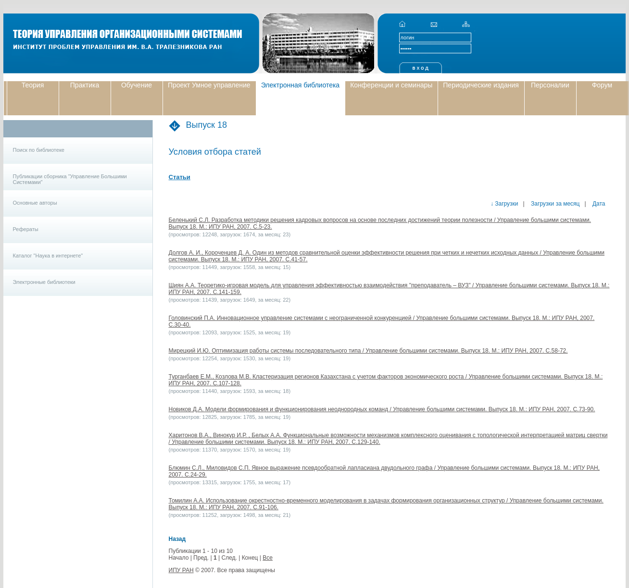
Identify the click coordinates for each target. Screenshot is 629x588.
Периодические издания (481, 85)
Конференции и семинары (391, 85)
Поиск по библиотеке (38, 150)
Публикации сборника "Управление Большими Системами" (70, 179)
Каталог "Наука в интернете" (48, 255)
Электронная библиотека (300, 85)
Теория (33, 85)
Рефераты (25, 229)
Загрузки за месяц (554, 203)
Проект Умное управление (209, 85)
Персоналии (550, 85)
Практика (84, 85)
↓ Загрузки (504, 203)
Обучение (136, 85)
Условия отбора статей (215, 152)
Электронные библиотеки (44, 282)
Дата (598, 203)
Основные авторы (35, 203)
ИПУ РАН (181, 570)
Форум (602, 85)
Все (268, 557)
